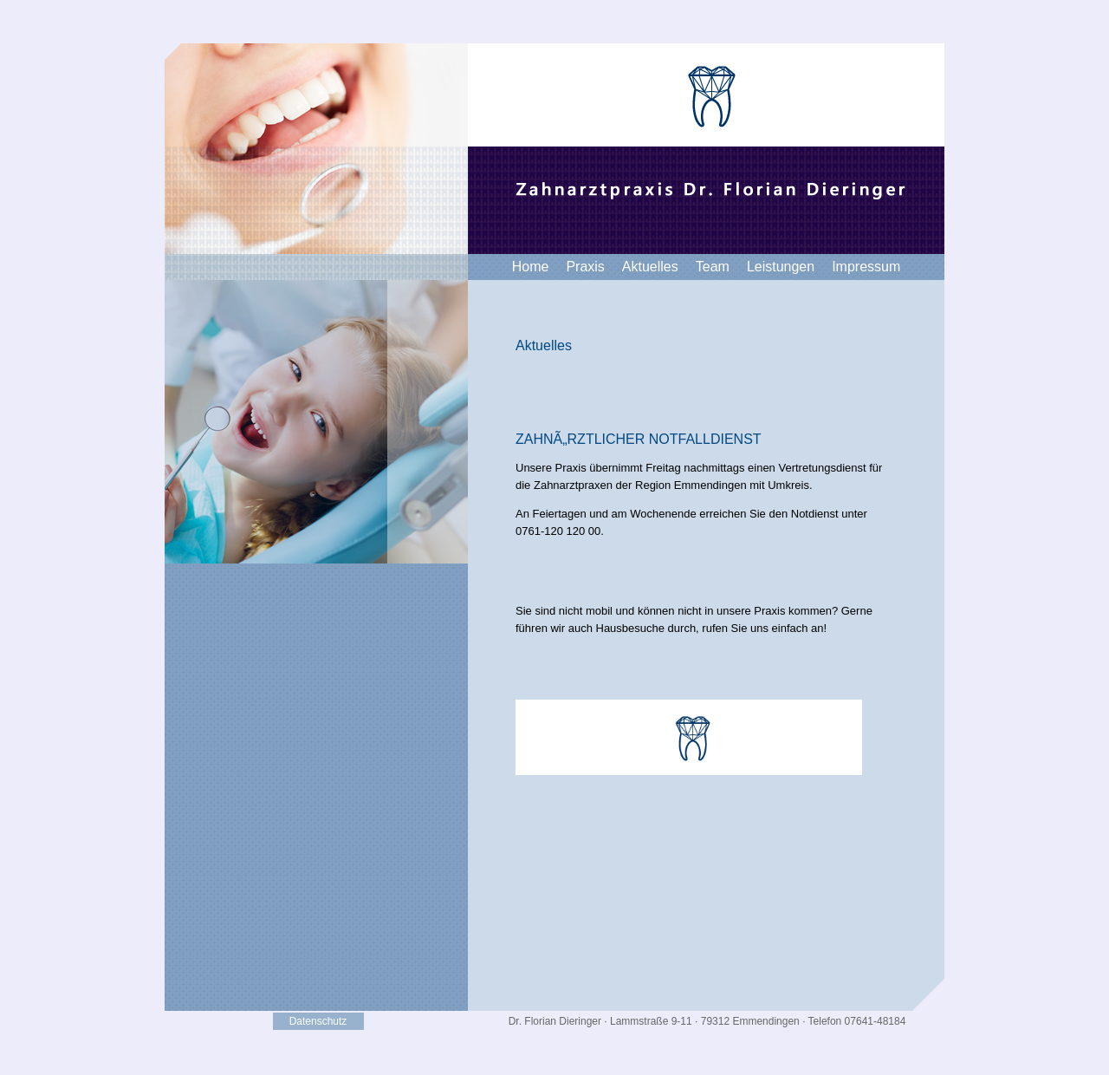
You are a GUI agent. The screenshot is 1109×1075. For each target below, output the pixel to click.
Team (713, 266)
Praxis (585, 266)
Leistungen (780, 266)
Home (530, 266)
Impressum (866, 266)
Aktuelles (650, 266)
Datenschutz (318, 1021)
